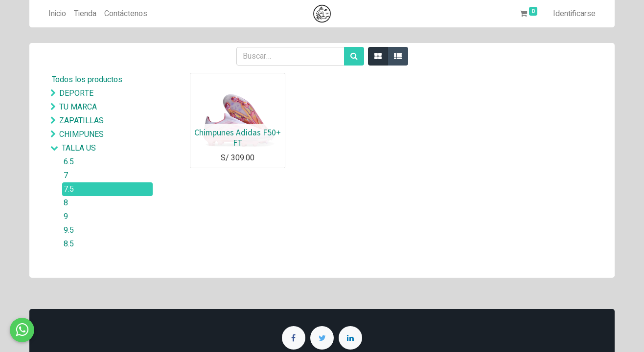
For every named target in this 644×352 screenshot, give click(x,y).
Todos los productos (87, 80)
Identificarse (574, 14)
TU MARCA (78, 107)
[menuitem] (57, 13)
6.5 (69, 162)
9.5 (69, 230)
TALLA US (79, 148)
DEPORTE (76, 93)
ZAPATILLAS (81, 121)
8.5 (69, 244)
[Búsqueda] (354, 56)
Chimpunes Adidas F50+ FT (237, 137)
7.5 (69, 189)
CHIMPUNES (81, 134)
